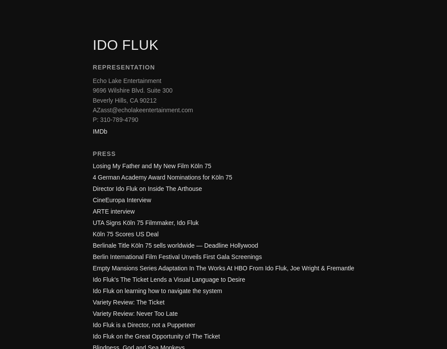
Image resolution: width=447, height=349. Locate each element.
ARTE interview (113, 211)
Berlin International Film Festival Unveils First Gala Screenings (177, 256)
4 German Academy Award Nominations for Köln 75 (162, 177)
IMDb (100, 131)
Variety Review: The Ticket (128, 302)
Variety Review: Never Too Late (135, 313)
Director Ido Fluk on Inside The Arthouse (147, 188)
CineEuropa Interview (122, 200)
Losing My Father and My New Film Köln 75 (152, 165)
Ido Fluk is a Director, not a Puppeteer (144, 324)
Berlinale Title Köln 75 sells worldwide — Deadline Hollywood (175, 245)
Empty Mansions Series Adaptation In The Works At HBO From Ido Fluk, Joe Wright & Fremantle (223, 268)
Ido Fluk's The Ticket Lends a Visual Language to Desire (169, 279)
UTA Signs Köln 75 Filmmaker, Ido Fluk (146, 222)
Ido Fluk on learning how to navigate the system (157, 290)
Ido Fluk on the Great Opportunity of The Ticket (156, 336)
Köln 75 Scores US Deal (125, 234)
